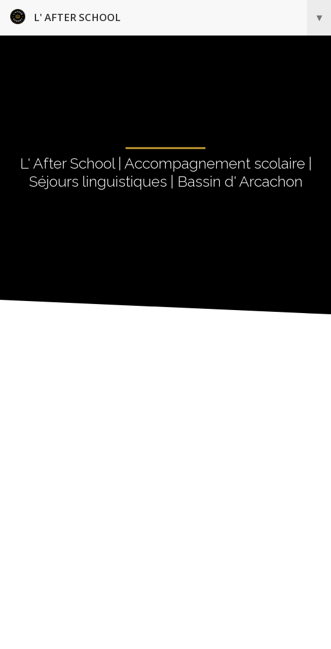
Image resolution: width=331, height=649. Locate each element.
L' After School (170, 18)
